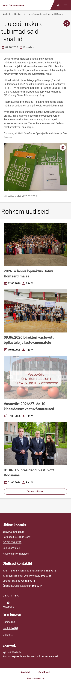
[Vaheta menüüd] (66, 5)
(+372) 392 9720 (12, 542)
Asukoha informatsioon (16, 553)
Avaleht (6, 14)
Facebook (8, 604)
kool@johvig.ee (11, 548)
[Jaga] (66, 23)
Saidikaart (44, 672)
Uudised (18, 14)
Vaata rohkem (35, 491)
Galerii (6, 634)
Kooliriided (9, 628)
